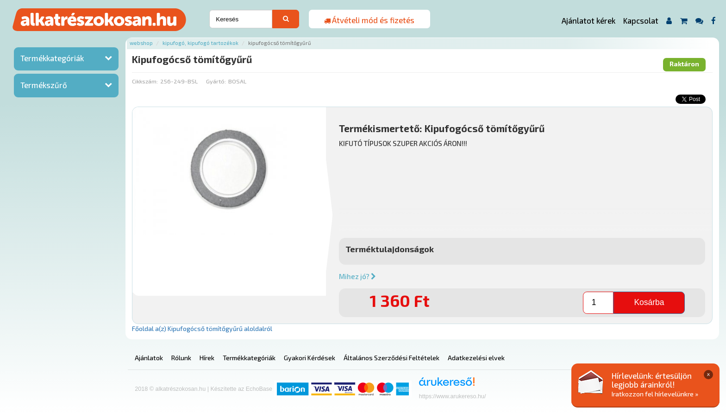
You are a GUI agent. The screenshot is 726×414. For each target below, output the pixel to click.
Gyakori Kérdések (309, 358)
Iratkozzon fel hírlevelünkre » (655, 394)
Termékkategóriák (52, 58)
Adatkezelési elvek (476, 358)
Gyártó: (216, 81)
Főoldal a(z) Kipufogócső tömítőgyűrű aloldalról (202, 328)
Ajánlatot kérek (588, 20)
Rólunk (181, 358)
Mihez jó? (357, 276)
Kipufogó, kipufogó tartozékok (200, 43)
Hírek (207, 358)
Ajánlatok (149, 358)
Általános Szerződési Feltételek (391, 358)
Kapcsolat (640, 20)
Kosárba (649, 302)
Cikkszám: (145, 81)
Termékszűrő (43, 84)
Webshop (141, 43)
